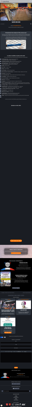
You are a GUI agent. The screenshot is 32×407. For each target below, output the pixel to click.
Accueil (16, 395)
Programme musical (17, 25)
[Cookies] (1, 405)
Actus (9, 299)
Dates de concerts (16, 397)
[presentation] (5, 364)
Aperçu (25, 351)
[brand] (5, 1)
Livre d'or (16, 399)
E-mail (16, 344)
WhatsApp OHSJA (8, 332)
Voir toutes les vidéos (16, 240)
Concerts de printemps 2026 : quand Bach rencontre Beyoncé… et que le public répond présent (7, 311)
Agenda (15, 295)
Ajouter (16, 367)
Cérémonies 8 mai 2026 (23, 262)
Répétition (18, 295)
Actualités (16, 396)
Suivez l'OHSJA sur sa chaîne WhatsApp (7, 328)
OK (29, 391)
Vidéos (16, 398)
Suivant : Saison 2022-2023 (27, 292)
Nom (15, 341)
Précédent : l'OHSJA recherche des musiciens (7, 292)
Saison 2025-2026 (23, 310)
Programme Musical (11, 295)
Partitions (22, 295)
